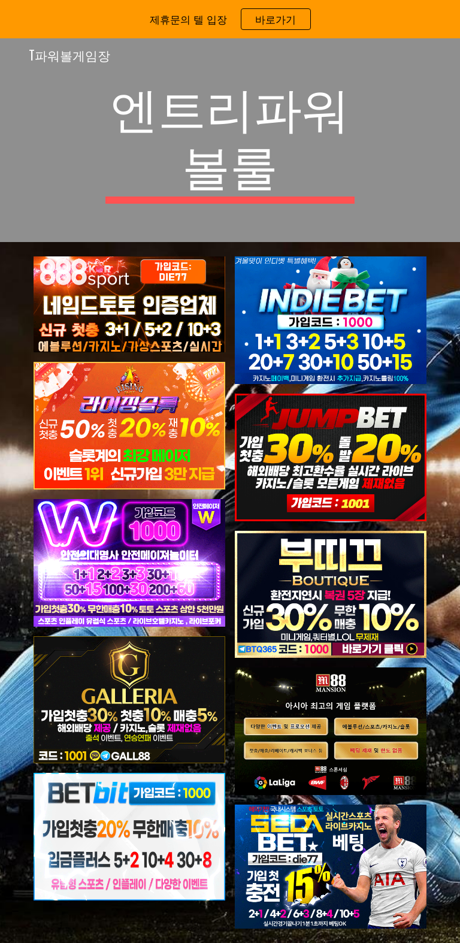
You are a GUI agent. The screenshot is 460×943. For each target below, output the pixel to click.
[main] (230, 140)
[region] (230, 19)
